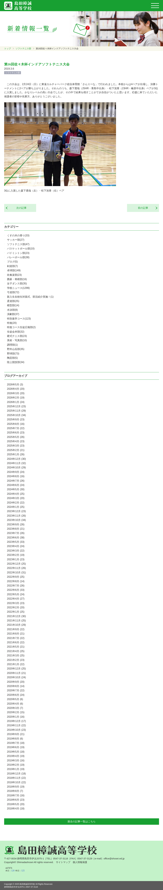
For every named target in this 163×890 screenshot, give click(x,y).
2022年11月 (16, 568)
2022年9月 (15, 576)
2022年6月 (15, 590)
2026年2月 (15, 397)
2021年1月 (15, 664)
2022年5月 (15, 594)
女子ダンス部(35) (17, 283)
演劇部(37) (13, 314)
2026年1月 (15, 402)
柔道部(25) (13, 301)
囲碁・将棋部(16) (17, 279)
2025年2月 (15, 450)
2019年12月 (16, 721)
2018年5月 (15, 804)
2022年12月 (16, 563)
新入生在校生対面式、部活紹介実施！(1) (30, 296)
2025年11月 (16, 410)
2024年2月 (15, 502)
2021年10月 (16, 624)
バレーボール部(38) (18, 257)
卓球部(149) (14, 270)
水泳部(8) (12, 309)
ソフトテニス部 (23, 48)
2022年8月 (15, 581)
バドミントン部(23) (18, 253)
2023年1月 (15, 559)
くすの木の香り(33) (18, 235)
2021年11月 (16, 620)
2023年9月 (15, 524)
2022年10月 (16, 572)
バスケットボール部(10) (21, 248)
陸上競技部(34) (15, 362)
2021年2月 (15, 660)
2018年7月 (15, 795)
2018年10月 (16, 782)
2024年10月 (16, 467)
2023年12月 (16, 511)
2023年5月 (15, 542)
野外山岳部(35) (15, 349)
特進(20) (12, 323)
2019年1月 (15, 769)
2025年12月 (16, 406)
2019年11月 (16, 725)
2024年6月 (15, 485)
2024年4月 (15, 493)
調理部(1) (12, 344)
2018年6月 (15, 799)
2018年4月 (15, 808)
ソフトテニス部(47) (18, 244)
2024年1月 (15, 507)
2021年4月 (15, 651)
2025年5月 (15, 437)
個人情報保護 (80, 862)
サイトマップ (63, 862)
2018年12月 (16, 773)
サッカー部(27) (15, 239)
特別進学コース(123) (19, 318)
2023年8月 (15, 528)
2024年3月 (15, 498)
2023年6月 (15, 537)
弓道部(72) (13, 292)
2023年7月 (15, 533)
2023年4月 (15, 546)
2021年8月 (15, 633)
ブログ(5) (12, 261)
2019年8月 (15, 738)
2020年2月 (15, 712)
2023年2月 (15, 555)
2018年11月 (16, 778)
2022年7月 (15, 585)
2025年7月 (15, 428)
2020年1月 (15, 716)
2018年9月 (15, 786)
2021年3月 (15, 655)
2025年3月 (15, 445)
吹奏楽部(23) (14, 275)
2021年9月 (15, 629)
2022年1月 (15, 611)
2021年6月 (15, 642)
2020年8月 (15, 686)
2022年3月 (15, 603)
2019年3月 (15, 760)
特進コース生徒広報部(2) (21, 327)
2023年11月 (16, 515)
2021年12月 (16, 616)
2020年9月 (15, 681)
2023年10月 (16, 520)
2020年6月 (15, 695)
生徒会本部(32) (15, 331)
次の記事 (20, 208)
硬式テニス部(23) (17, 336)
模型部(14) (13, 305)
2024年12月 (16, 459)
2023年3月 (15, 550)
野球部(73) (13, 353)
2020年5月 (15, 699)
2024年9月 (15, 472)
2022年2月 (15, 607)
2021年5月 (15, 646)
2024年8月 (15, 476)
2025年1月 (15, 454)
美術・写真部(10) (17, 340)
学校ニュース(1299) (18, 288)
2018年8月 (15, 791)
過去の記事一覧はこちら (81, 821)
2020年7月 (15, 690)
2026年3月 (15, 393)
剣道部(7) (12, 266)
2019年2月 (15, 764)
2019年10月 (16, 730)
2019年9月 (15, 734)
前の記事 (144, 208)
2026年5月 (15, 384)
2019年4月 (15, 756)
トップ (7, 48)
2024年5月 (15, 489)
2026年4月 (15, 388)
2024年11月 (16, 463)
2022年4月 (15, 598)
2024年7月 (15, 480)
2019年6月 (15, 747)
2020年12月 (16, 668)
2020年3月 (15, 708)
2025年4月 (15, 441)
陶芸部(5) (12, 358)
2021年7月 (15, 638)
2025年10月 (16, 415)
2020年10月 (16, 677)
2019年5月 (15, 751)
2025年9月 (15, 419)
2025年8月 (15, 424)
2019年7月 (15, 743)
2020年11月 (16, 673)
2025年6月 (15, 432)
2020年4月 (15, 703)
